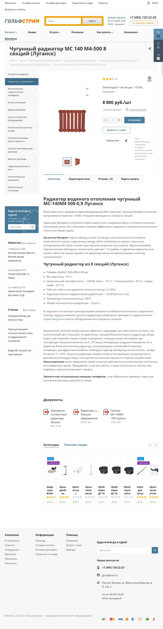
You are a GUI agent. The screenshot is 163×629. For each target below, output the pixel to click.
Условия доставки (46, 549)
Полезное (72, 540)
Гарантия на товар (46, 554)
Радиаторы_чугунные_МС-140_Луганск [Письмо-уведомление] (89, 414)
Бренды (70, 549)
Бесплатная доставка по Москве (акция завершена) (21, 256)
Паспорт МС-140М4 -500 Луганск (118, 414)
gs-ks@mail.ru (110, 575)
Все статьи (29, 310)
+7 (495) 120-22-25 (143, 17)
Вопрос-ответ (74, 545)
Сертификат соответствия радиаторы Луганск (58, 416)
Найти (92, 20)
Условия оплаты (45, 545)
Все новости (28, 243)
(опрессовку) (50, 319)
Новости (10, 545)
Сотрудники (12, 549)
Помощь (41, 540)
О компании (12, 540)
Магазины (11, 558)
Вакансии (10, 554)
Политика (10, 563)
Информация (45, 535)
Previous (150, 445)
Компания (12, 535)
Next (155, 445)
